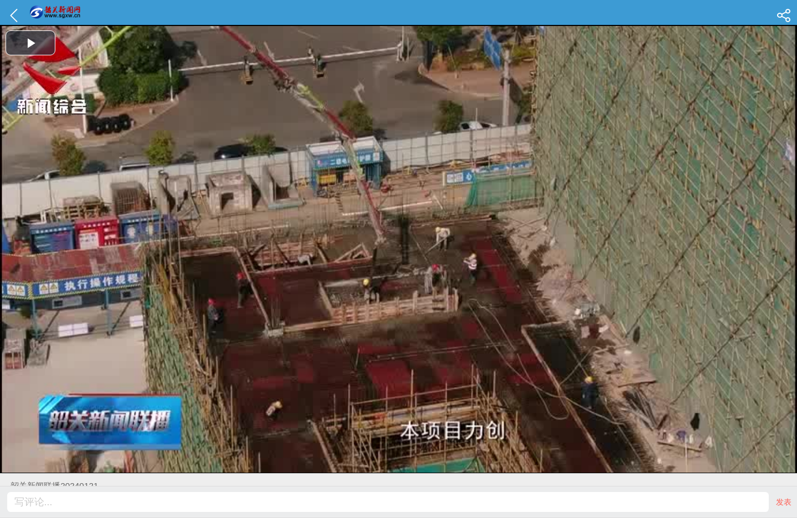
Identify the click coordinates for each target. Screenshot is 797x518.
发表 (783, 502)
